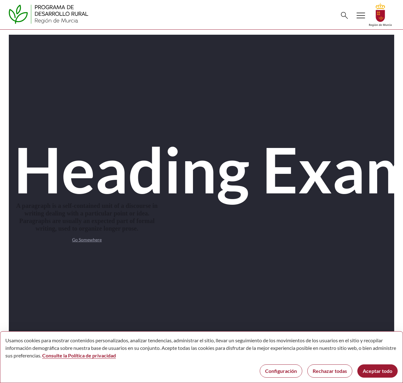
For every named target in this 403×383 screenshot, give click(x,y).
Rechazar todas (330, 371)
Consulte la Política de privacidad (79, 355)
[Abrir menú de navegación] (361, 15)
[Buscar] (344, 15)
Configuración (281, 371)
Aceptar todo (377, 371)
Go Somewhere (87, 239)
